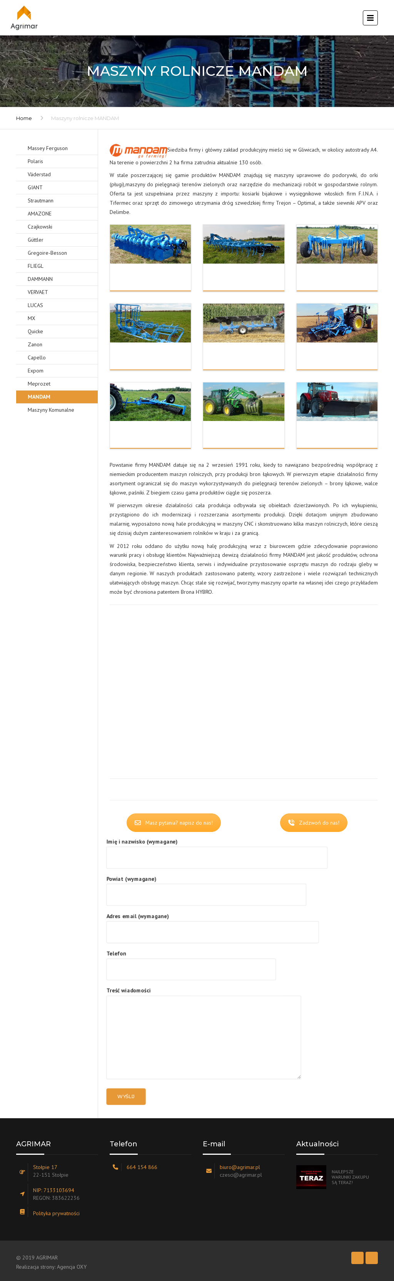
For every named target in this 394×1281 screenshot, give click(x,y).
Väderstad (39, 174)
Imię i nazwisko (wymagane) (218, 854)
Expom (35, 370)
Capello (37, 357)
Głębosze (323, 279)
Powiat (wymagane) (208, 890)
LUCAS (35, 305)
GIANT (35, 187)
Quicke (35, 331)
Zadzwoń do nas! (313, 822)
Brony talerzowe (141, 279)
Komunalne (328, 436)
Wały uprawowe (141, 437)
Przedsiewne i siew (333, 358)
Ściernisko (233, 279)
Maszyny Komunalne (51, 409)
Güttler (35, 239)
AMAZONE (40, 213)
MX (31, 318)
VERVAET (38, 292)
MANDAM (39, 396)
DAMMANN (40, 279)
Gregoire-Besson (47, 252)
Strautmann (40, 200)
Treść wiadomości (205, 1031)
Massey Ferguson (48, 148)
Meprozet (39, 383)
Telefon (193, 961)
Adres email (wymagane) (214, 926)
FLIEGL (35, 265)
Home (24, 118)
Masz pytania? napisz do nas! (174, 822)
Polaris (35, 161)
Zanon (35, 344)
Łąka (127, 358)
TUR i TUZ (229, 436)
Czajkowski (40, 226)
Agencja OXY (72, 1266)
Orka (221, 358)
